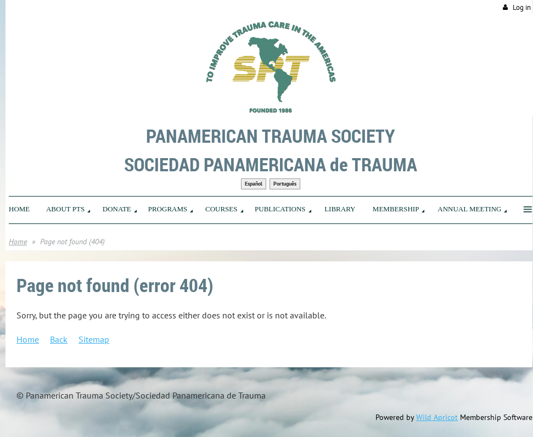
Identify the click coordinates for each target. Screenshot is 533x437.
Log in (522, 7)
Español (253, 183)
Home (18, 241)
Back (59, 339)
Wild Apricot (437, 417)
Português (284, 183)
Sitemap (93, 339)
